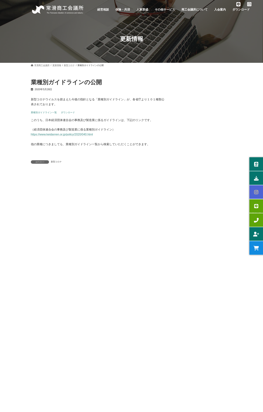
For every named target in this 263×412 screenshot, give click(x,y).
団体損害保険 (91, 371)
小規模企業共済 (92, 346)
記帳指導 (37, 371)
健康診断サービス (93, 334)
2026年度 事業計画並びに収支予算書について (202, 103)
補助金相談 (38, 340)
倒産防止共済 (91, 365)
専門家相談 (38, 346)
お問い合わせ (76, 307)
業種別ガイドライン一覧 (44, 112)
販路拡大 (37, 352)
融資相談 (37, 334)
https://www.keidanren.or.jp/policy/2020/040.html (62, 134)
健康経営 (37, 365)
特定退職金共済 (92, 359)
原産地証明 (38, 378)
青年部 (139, 334)
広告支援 (140, 356)
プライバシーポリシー (47, 307)
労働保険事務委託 (93, 327)
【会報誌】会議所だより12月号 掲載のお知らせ (203, 237)
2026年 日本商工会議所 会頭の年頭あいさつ (201, 225)
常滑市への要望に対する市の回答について (200, 144)
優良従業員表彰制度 (94, 378)
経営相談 (37, 327)
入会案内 (98, 307)
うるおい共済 (91, 340)
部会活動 (140, 327)
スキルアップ (39, 359)
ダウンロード (68, 112)
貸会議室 (140, 350)
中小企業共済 (91, 352)
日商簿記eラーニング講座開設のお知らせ (200, 132)
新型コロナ (56, 161)
